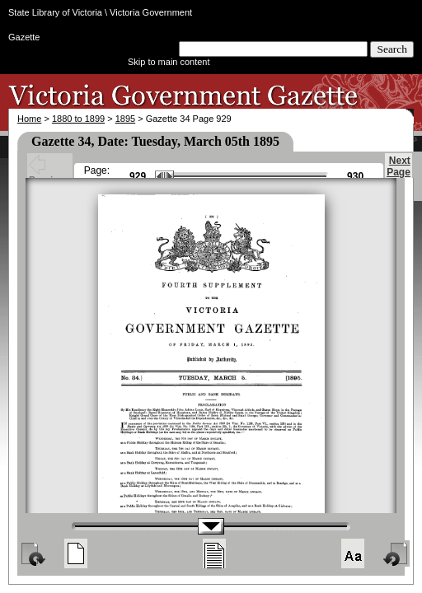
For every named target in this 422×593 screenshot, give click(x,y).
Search (392, 49)
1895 (125, 119)
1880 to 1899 (78, 119)
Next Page (398, 174)
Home (29, 119)
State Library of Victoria (55, 12)
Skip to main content (169, 62)
